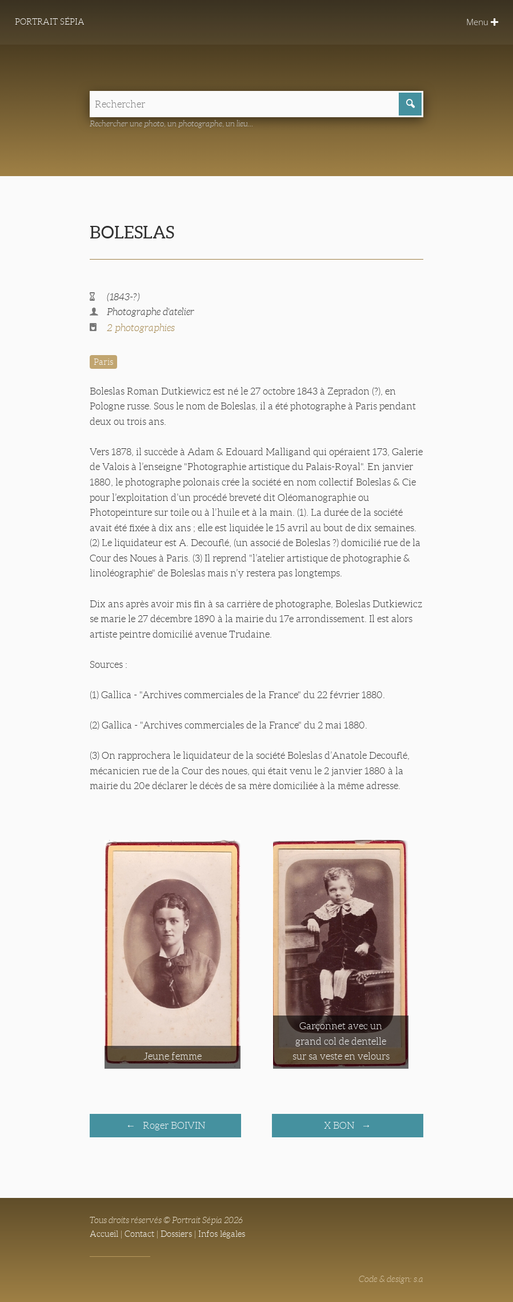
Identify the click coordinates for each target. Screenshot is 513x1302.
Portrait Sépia (50, 22)
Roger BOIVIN (173, 1125)
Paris (103, 362)
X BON (340, 1125)
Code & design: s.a (391, 1278)
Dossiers (176, 1234)
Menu (482, 22)
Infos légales (221, 1234)
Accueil (104, 1234)
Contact (139, 1234)
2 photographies (141, 327)
